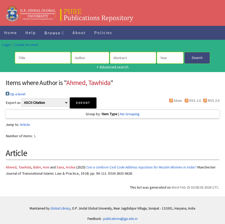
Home (10, 32)
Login (6, 44)
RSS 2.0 (210, 100)
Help (30, 32)
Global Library (60, 208)
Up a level (15, 94)
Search (197, 58)
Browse (54, 32)
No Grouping (130, 114)
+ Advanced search (112, 66)
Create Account (26, 44)
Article (25, 124)
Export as (13, 102)
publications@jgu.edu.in (120, 219)
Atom (174, 100)
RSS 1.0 (191, 100)
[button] (83, 103)
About (79, 32)
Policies (103, 32)
